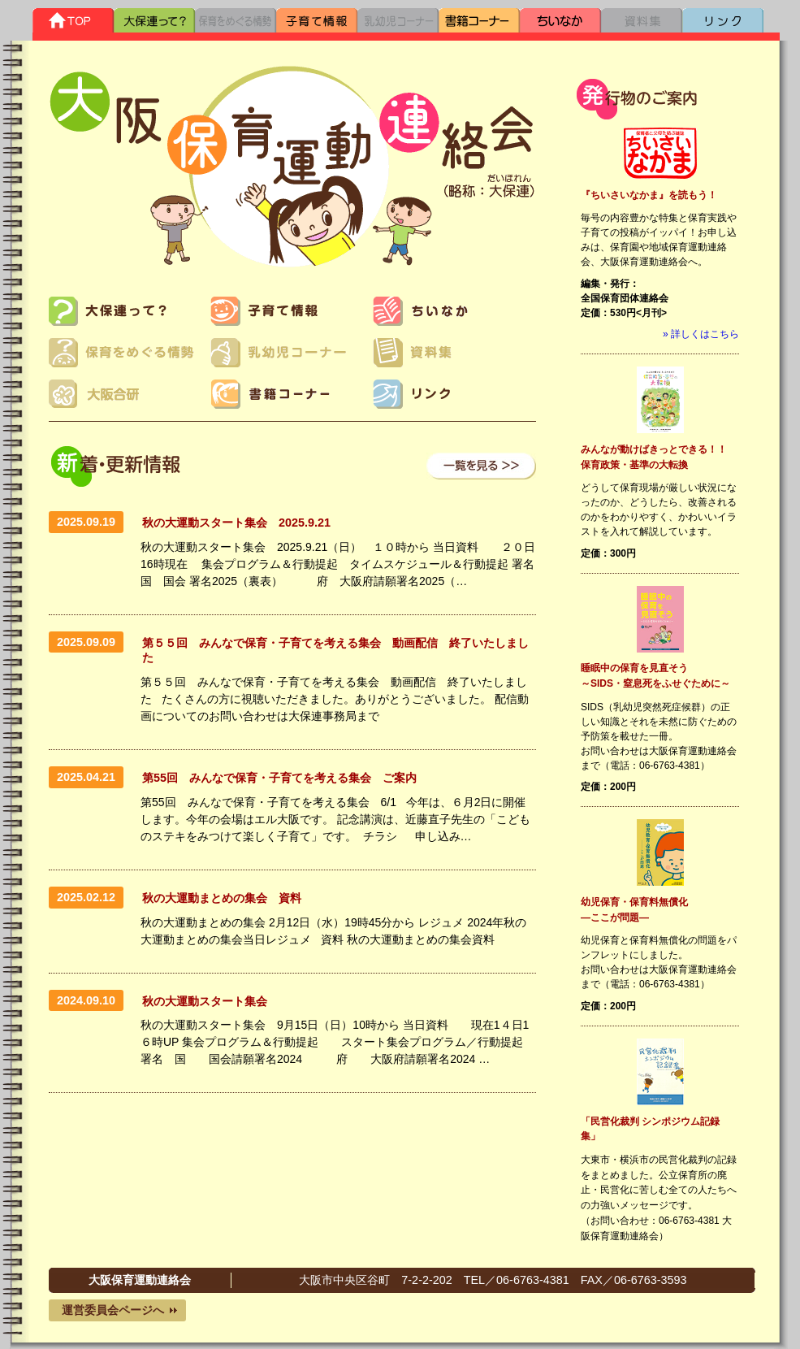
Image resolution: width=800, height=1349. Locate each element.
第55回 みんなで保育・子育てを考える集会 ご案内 (279, 777)
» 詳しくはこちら (701, 334)
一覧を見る (481, 466)
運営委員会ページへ (113, 1309)
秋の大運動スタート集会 (210, 1001)
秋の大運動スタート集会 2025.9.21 (236, 522)
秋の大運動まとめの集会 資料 (221, 897)
